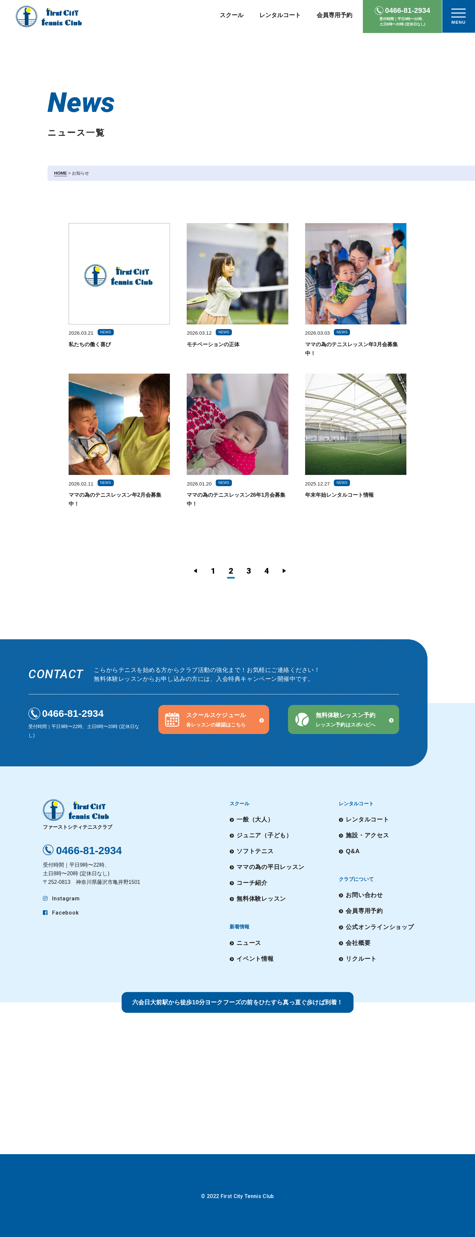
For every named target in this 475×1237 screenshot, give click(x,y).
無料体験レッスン (261, 897)
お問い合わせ (364, 894)
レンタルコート (280, 15)
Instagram (61, 898)
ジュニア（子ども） (264, 834)
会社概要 (358, 941)
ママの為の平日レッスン (270, 866)
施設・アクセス (367, 834)
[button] (213, 719)
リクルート (361, 956)
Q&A (353, 850)
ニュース (249, 941)
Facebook (61, 913)
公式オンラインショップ (380, 925)
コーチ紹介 (252, 882)
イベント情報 (255, 956)
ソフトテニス (255, 850)
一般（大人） (255, 819)
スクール (231, 15)
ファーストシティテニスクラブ (77, 814)
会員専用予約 (334, 15)
